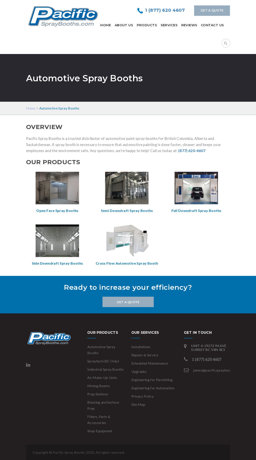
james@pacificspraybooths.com (218, 370)
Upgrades (139, 371)
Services (169, 25)
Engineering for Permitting (152, 380)
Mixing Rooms (98, 386)
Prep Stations (97, 394)
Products (147, 25)
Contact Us (212, 25)
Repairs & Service (144, 355)
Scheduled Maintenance (149, 363)
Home (105, 25)
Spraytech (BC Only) (103, 361)
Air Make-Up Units (102, 377)
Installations (140, 347)
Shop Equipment (99, 431)
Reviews (189, 25)
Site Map (138, 404)
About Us (124, 25)
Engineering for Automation (152, 388)
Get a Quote (212, 10)
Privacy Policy (142, 396)
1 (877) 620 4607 (165, 10)
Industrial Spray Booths (105, 369)
